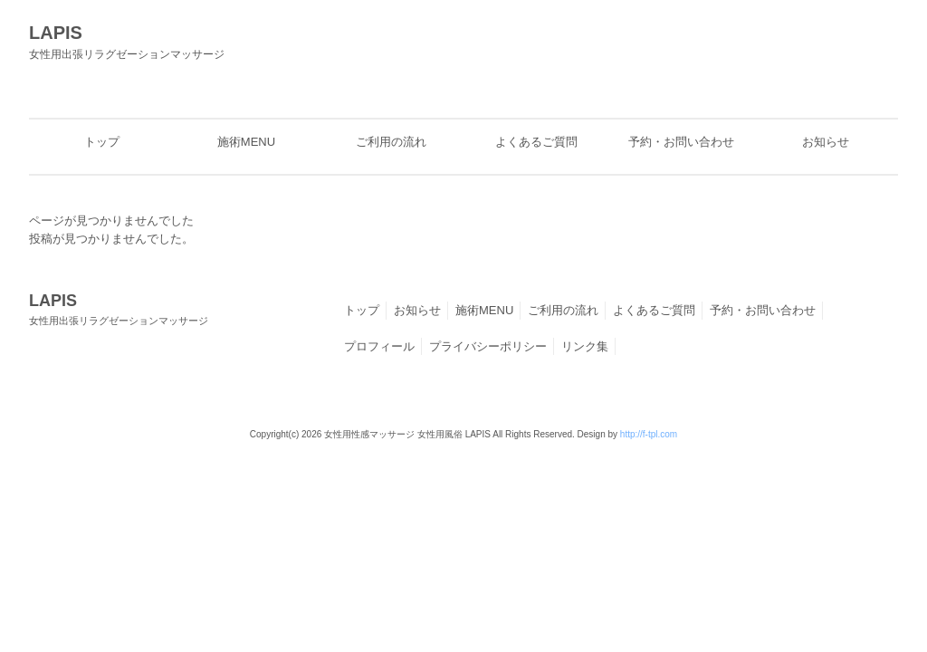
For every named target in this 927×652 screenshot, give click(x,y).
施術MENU (484, 310)
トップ (361, 310)
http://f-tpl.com (648, 434)
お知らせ (417, 310)
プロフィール (379, 346)
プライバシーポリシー (488, 346)
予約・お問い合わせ (763, 310)
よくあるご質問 (654, 310)
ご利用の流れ (563, 310)
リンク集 (584, 346)
